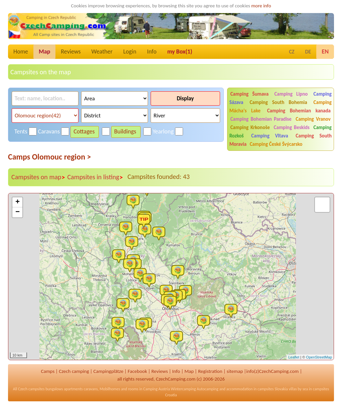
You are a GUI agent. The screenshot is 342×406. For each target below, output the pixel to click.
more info (261, 6)
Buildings (125, 131)
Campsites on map (38, 177)
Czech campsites (31, 389)
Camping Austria (156, 389)
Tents (20, 131)
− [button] (17, 212)
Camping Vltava (269, 136)
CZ (291, 51)
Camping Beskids (292, 127)
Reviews (70, 51)
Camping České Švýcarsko (276, 144)
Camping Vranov (313, 119)
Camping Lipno (291, 94)
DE (308, 51)
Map (44, 51)
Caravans (49, 131)
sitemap (235, 371)
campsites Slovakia (273, 389)
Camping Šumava (249, 94)
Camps (47, 371)
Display (185, 98)
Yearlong (163, 131)
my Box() (179, 51)
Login (129, 51)
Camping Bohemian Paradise (261, 119)
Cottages (84, 131)
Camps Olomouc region (49, 157)
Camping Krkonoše (250, 127)
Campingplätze (108, 371)
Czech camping (74, 371)
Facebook (137, 371)
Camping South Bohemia (278, 102)
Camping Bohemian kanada (299, 111)
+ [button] (17, 202)
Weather (102, 51)
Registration (210, 371)
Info (152, 51)
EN (325, 51)
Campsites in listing (95, 177)
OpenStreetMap (319, 357)
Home (20, 51)
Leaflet (293, 357)
